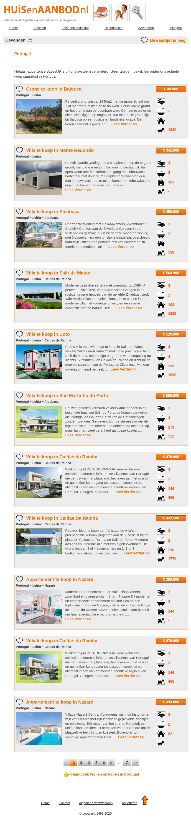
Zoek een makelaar (75, 28)
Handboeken (113, 28)
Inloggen (175, 28)
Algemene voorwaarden (96, 803)
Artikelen (39, 28)
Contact (64, 803)
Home (13, 28)
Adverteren (146, 28)
